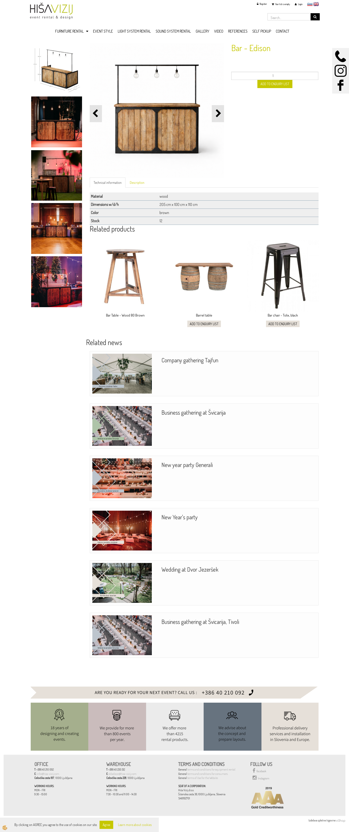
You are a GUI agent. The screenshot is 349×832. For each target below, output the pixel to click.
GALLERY (202, 31)
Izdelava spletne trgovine (322, 820)
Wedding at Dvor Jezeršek (189, 569)
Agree (106, 825)
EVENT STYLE (103, 31)
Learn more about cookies (135, 825)
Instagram (261, 777)
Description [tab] (137, 182)
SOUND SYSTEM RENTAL (173, 31)
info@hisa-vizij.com (48, 774)
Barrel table (204, 315)
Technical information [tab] (108, 182)
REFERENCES (238, 31)
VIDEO (218, 31)
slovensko (310, 4)
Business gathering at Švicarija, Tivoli (200, 621)
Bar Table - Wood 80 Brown (125, 315)
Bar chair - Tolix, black (283, 315)
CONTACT (282, 31)
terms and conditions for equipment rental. (211, 769)
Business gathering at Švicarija (193, 412)
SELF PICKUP (261, 31)
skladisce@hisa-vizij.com (122, 774)
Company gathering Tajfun (189, 360)
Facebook (259, 770)
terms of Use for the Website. (202, 778)
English (316, 4)
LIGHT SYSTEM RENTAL (134, 31)
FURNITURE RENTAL (69, 31)
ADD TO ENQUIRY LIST (274, 84)
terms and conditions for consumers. (207, 774)
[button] (218, 113)
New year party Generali (187, 464)
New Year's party (179, 517)
